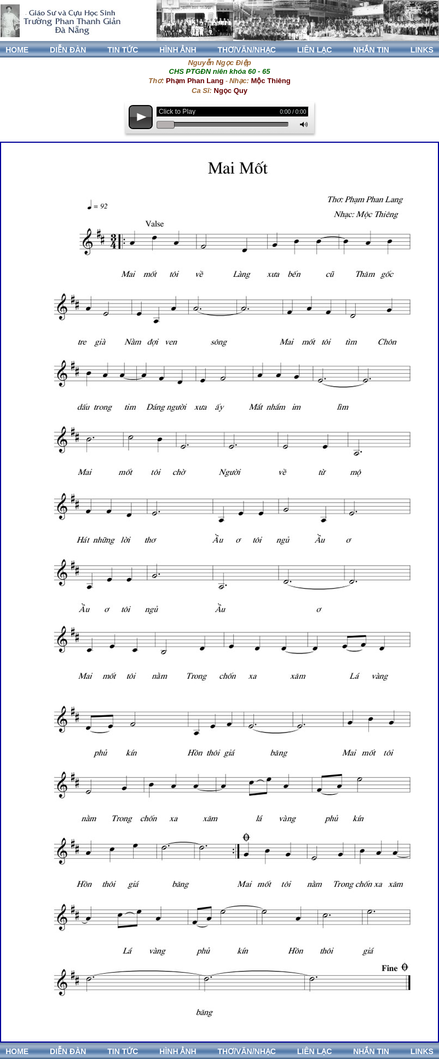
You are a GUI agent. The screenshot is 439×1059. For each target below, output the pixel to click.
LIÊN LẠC (314, 49)
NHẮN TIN (371, 49)
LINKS (422, 49)
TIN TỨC (122, 49)
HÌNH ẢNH (177, 49)
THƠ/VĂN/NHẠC (247, 49)
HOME (16, 49)
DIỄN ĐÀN (68, 49)
